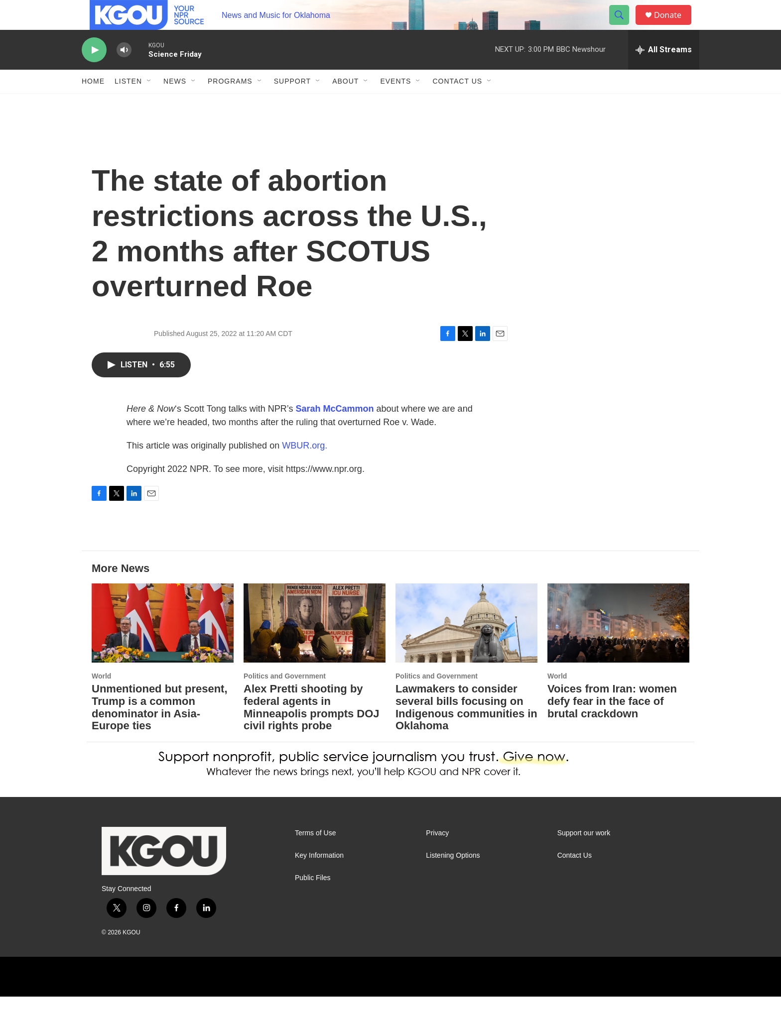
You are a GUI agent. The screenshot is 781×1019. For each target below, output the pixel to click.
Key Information (319, 878)
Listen (128, 104)
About (345, 104)
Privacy (437, 855)
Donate (673, 26)
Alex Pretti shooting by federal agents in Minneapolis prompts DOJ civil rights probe (312, 730)
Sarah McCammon (334, 431)
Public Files (313, 900)
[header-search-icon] (624, 26)
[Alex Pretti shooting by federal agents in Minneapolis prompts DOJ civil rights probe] (315, 645)
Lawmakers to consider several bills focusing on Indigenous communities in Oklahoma (466, 730)
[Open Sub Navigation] (149, 104)
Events (395, 104)
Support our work (584, 855)
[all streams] (663, 72)
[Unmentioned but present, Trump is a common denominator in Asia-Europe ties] (163, 645)
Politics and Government (285, 698)
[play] (94, 72)
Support (292, 104)
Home (93, 104)
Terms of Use (315, 855)
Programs (230, 104)
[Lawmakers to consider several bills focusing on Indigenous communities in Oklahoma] (466, 645)
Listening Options (453, 878)
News (174, 104)
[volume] (124, 72)
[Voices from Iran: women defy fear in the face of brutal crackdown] (618, 645)
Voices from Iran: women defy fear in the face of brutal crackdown (612, 723)
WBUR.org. (304, 468)
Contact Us (457, 104)
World (101, 698)
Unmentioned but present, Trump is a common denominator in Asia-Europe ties (160, 730)
